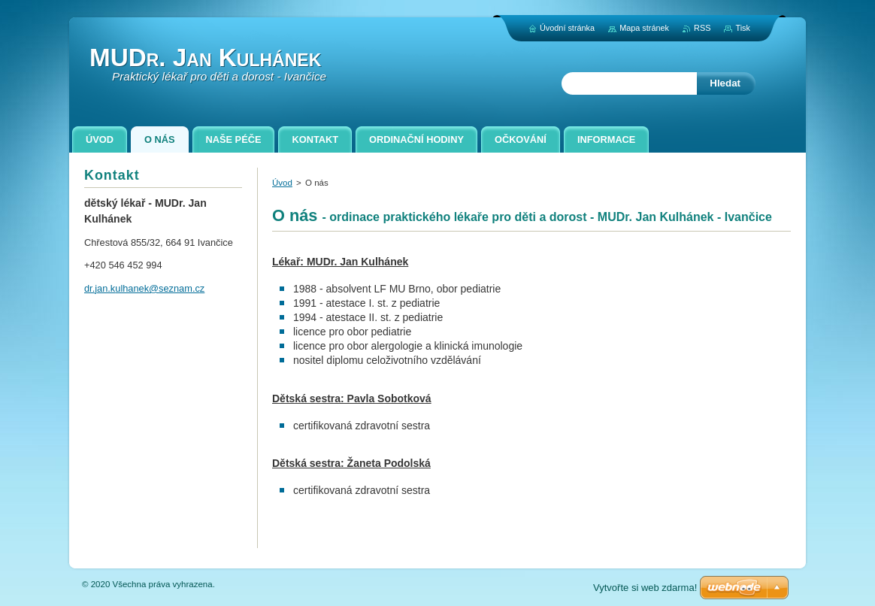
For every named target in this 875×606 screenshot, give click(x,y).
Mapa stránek (644, 27)
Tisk (742, 27)
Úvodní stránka (567, 27)
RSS (702, 27)
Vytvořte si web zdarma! (645, 587)
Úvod (282, 182)
